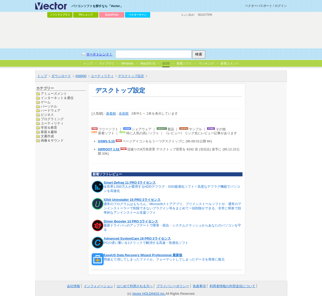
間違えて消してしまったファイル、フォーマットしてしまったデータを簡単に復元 (164, 259)
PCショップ (86, 14)
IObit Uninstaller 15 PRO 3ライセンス (132, 200)
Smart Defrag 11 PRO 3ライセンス (130, 182)
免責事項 (199, 286)
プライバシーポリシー (172, 286)
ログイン (281, 6)
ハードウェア (50, 110)
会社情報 (73, 286)
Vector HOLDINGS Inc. (149, 293)
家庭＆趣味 (49, 132)
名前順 (124, 113)
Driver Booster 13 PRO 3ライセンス (131, 221)
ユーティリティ (102, 76)
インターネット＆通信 (57, 98)
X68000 (81, 76)
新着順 (111, 113)
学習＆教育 (49, 127)
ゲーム (46, 102)
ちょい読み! (187, 14)
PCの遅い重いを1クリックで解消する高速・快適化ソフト (146, 243)
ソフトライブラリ (60, 14)
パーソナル (49, 106)
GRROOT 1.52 (109, 149)
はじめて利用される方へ (135, 286)
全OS (166, 63)
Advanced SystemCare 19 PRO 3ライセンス (137, 238)
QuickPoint (111, 14)
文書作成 (47, 136)
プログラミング (52, 119)
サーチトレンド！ (99, 54)
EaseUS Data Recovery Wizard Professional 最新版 (143, 255)
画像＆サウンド (52, 140)
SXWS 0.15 (107, 141)
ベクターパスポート (258, 6)
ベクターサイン (137, 14)
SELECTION (205, 14)
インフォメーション (98, 286)
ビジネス (47, 115)
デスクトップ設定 (131, 76)
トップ (42, 76)
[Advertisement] (161, 33)
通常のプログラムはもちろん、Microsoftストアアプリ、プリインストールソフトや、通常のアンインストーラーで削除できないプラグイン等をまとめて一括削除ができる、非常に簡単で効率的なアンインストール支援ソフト (172, 208)
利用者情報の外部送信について (232, 286)
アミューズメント (54, 93)
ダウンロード (61, 76)
